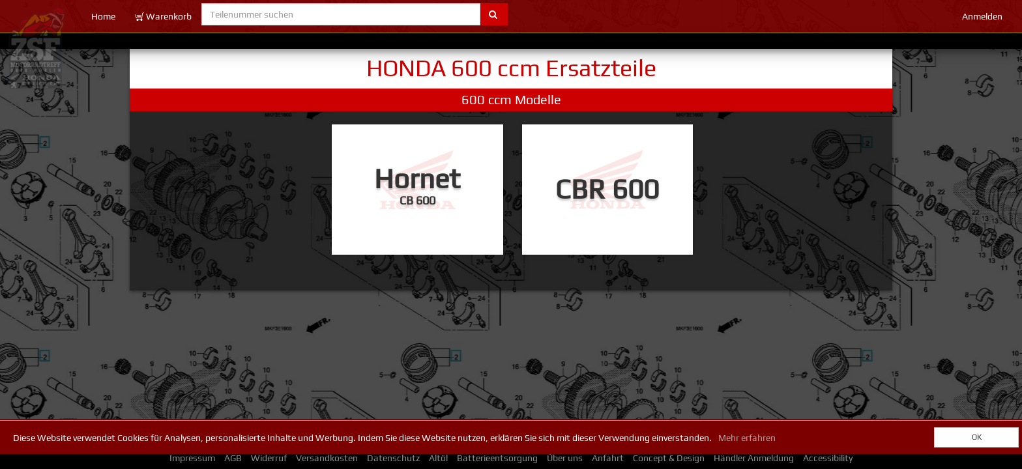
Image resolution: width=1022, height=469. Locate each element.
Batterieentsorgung (497, 458)
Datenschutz (393, 458)
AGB (233, 458)
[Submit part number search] (494, 14)
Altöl (438, 458)
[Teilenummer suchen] (341, 14)
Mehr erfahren (747, 438)
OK (977, 437)
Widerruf (269, 458)
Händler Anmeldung (754, 458)
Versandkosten (327, 458)
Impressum (192, 458)
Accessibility (828, 458)
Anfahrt (608, 458)
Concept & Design (669, 458)
